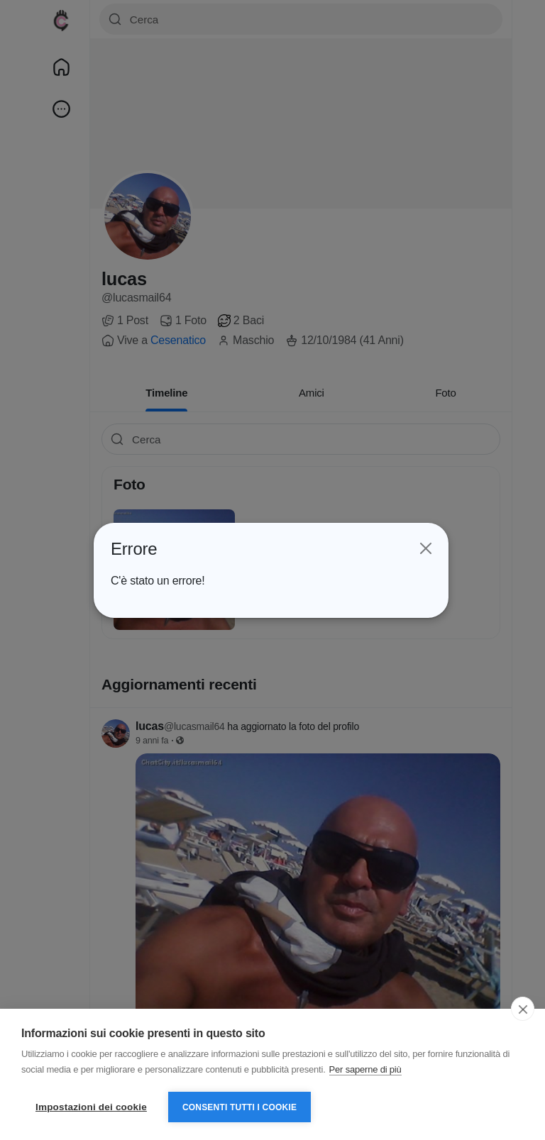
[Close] (424, 548)
